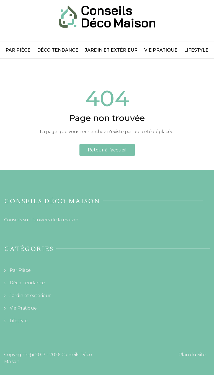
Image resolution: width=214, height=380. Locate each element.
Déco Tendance (57, 50)
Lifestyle (196, 50)
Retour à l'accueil (107, 150)
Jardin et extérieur (111, 50)
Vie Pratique (160, 50)
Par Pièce (18, 50)
